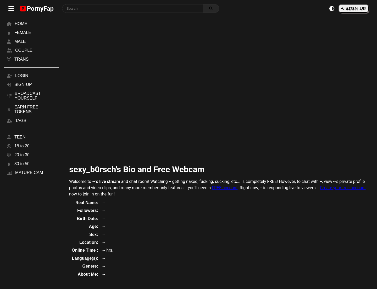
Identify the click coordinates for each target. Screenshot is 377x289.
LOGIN (21, 75)
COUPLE (23, 50)
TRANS (21, 59)
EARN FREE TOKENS (26, 109)
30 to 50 (22, 163)
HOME (21, 23)
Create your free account (343, 187)
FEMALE (22, 32)
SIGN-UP (355, 8)
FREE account (224, 187)
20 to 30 (22, 155)
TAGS (20, 120)
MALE (20, 41)
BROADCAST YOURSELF (28, 95)
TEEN (20, 137)
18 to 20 (22, 146)
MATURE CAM (29, 172)
